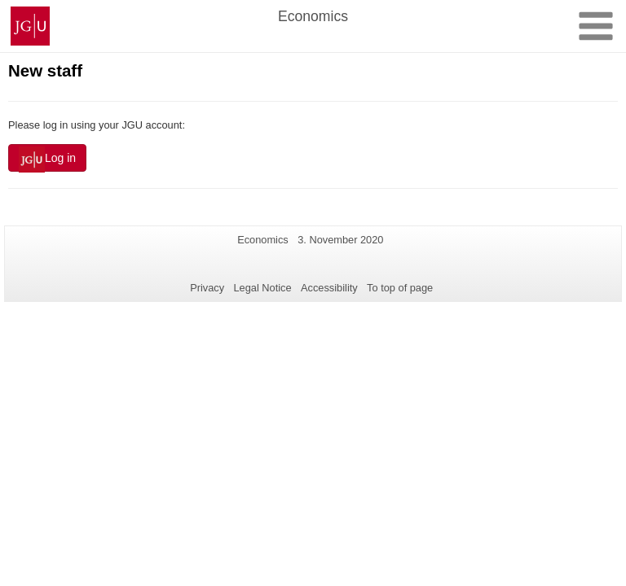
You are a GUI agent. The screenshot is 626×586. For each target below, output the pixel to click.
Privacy (207, 288)
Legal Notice (262, 288)
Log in (47, 159)
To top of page (400, 288)
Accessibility (329, 288)
